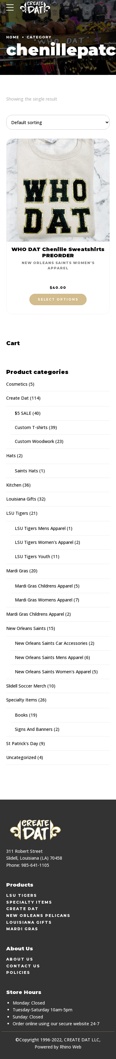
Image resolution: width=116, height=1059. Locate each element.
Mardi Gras (17, 571)
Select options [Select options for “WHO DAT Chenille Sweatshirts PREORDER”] (58, 299)
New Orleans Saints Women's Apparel (53, 672)
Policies (18, 972)
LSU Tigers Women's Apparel (44, 542)
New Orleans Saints (26, 628)
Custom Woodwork (34, 441)
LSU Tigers (17, 513)
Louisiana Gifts (21, 499)
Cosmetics (17, 384)
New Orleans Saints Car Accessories (51, 643)
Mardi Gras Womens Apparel (43, 600)
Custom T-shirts (31, 427)
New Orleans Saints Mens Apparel (49, 657)
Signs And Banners (34, 729)
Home (12, 37)
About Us (19, 959)
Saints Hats (26, 471)
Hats (11, 455)
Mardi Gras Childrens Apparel (44, 586)
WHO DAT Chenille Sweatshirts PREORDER (58, 252)
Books (21, 715)
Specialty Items (21, 700)
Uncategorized (21, 757)
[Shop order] (58, 122)
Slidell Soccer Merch (26, 686)
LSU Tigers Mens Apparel (40, 528)
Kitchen (13, 485)
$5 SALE (23, 413)
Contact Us (23, 966)
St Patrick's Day (22, 743)
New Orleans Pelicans (38, 915)
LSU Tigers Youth (32, 556)
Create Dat (17, 398)
